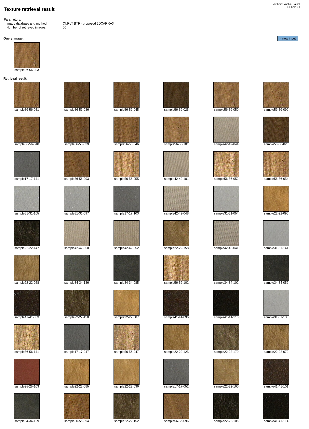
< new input (288, 38)
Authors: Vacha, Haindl (286, 4)
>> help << (293, 7)
